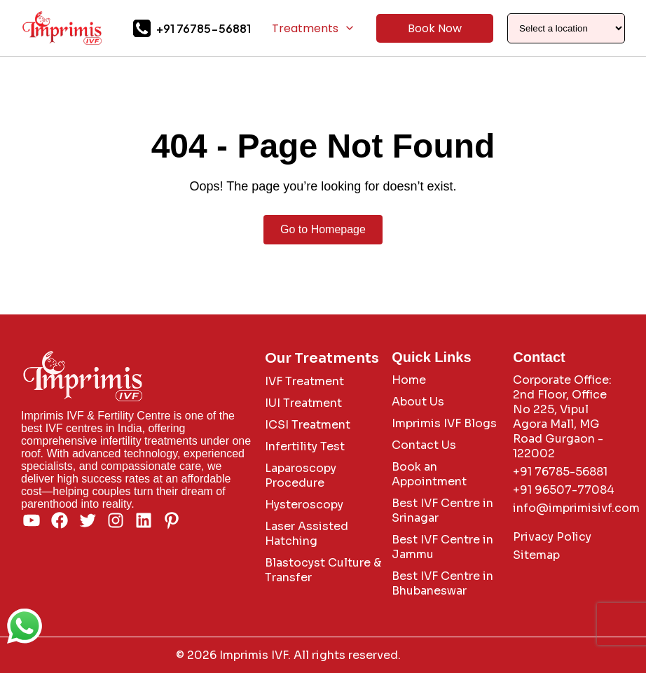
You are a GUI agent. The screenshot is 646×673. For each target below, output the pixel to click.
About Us (418, 401)
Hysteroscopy (304, 504)
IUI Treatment (303, 403)
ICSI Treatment (307, 424)
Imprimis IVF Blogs (444, 423)
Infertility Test (305, 446)
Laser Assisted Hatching (306, 533)
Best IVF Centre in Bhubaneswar (442, 583)
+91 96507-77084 (563, 490)
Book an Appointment (429, 474)
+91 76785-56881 (203, 28)
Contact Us (424, 445)
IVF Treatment (304, 381)
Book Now (435, 28)
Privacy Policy (552, 536)
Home (409, 380)
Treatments (313, 28)
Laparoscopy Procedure (300, 475)
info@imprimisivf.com (576, 508)
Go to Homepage (323, 229)
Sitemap (536, 555)
